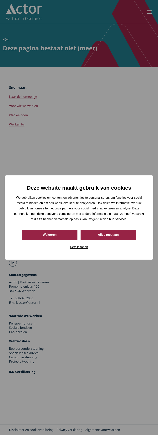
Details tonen (79, 247)
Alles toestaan (108, 234)
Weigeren (50, 234)
